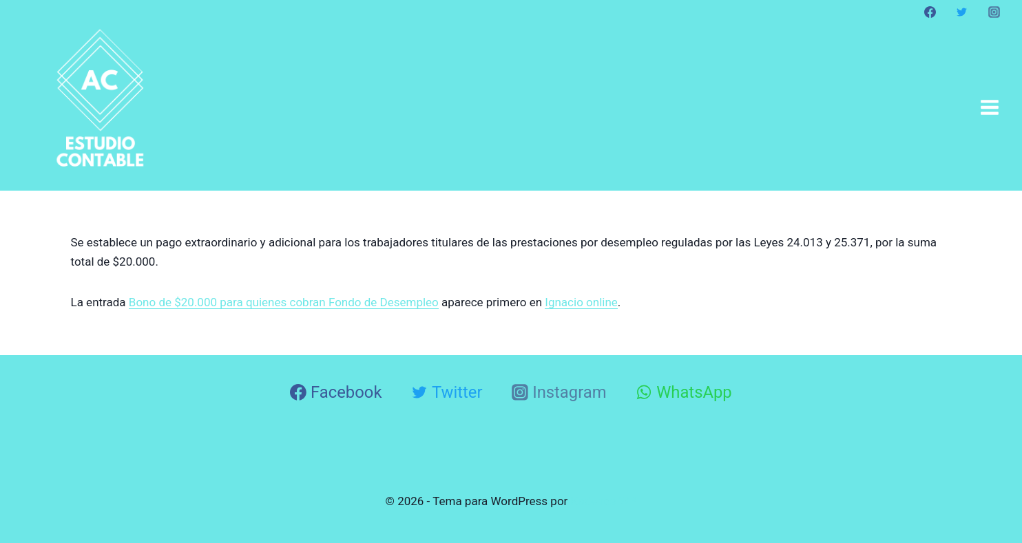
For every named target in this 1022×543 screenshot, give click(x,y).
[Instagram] (993, 11)
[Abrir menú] (989, 107)
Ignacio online (581, 302)
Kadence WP (604, 501)
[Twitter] (962, 11)
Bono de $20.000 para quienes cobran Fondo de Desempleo (284, 302)
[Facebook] (930, 11)
